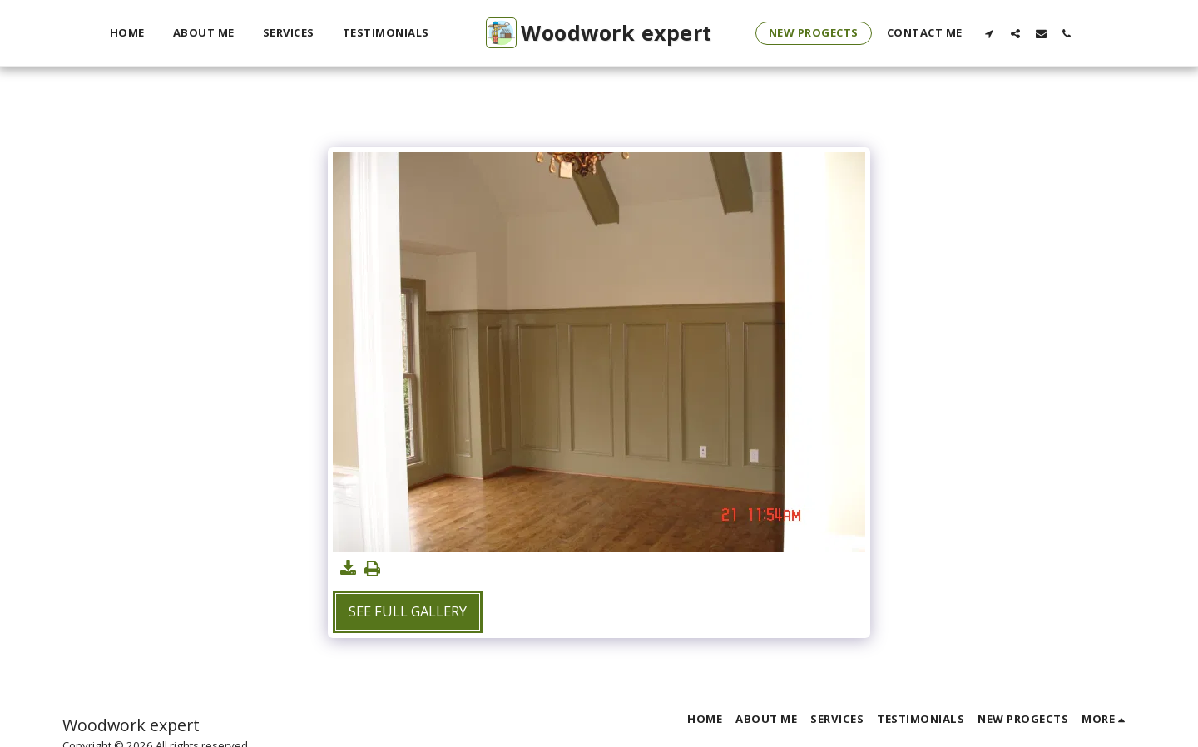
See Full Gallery (408, 611)
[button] (990, 33)
